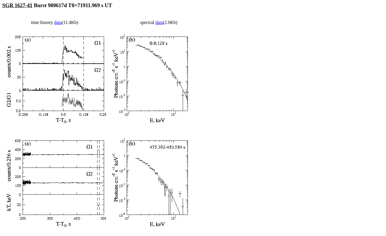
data (58, 22)
